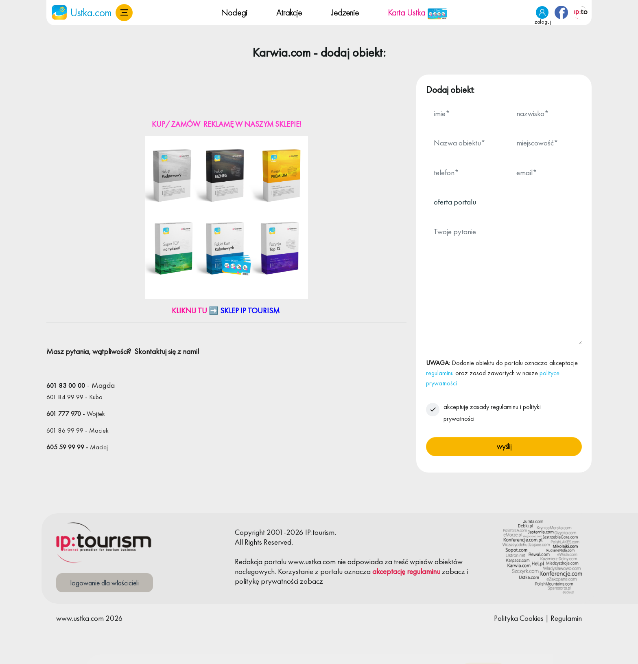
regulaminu (440, 373)
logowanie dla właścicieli (104, 582)
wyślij (504, 446)
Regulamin (566, 618)
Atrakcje (289, 12)
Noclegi (234, 12)
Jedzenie (345, 12)
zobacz (453, 571)
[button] (124, 12)
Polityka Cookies (519, 618)
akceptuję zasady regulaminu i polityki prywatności (492, 412)
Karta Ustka (418, 12)
